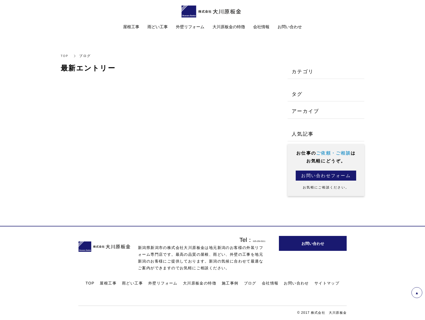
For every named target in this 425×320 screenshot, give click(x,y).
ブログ (250, 283)
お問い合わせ (296, 283)
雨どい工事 (132, 283)
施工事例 (230, 283)
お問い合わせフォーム (326, 175)
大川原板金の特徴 (199, 283)
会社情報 (270, 283)
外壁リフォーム (163, 283)
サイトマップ (326, 283)
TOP (65, 56)
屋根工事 (108, 283)
